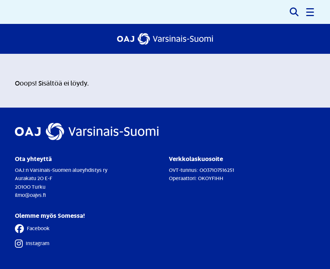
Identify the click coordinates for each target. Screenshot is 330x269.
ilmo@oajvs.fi (30, 194)
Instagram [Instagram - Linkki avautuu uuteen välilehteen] (32, 243)
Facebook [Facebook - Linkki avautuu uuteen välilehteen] (32, 228)
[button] (310, 11)
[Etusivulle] (165, 39)
